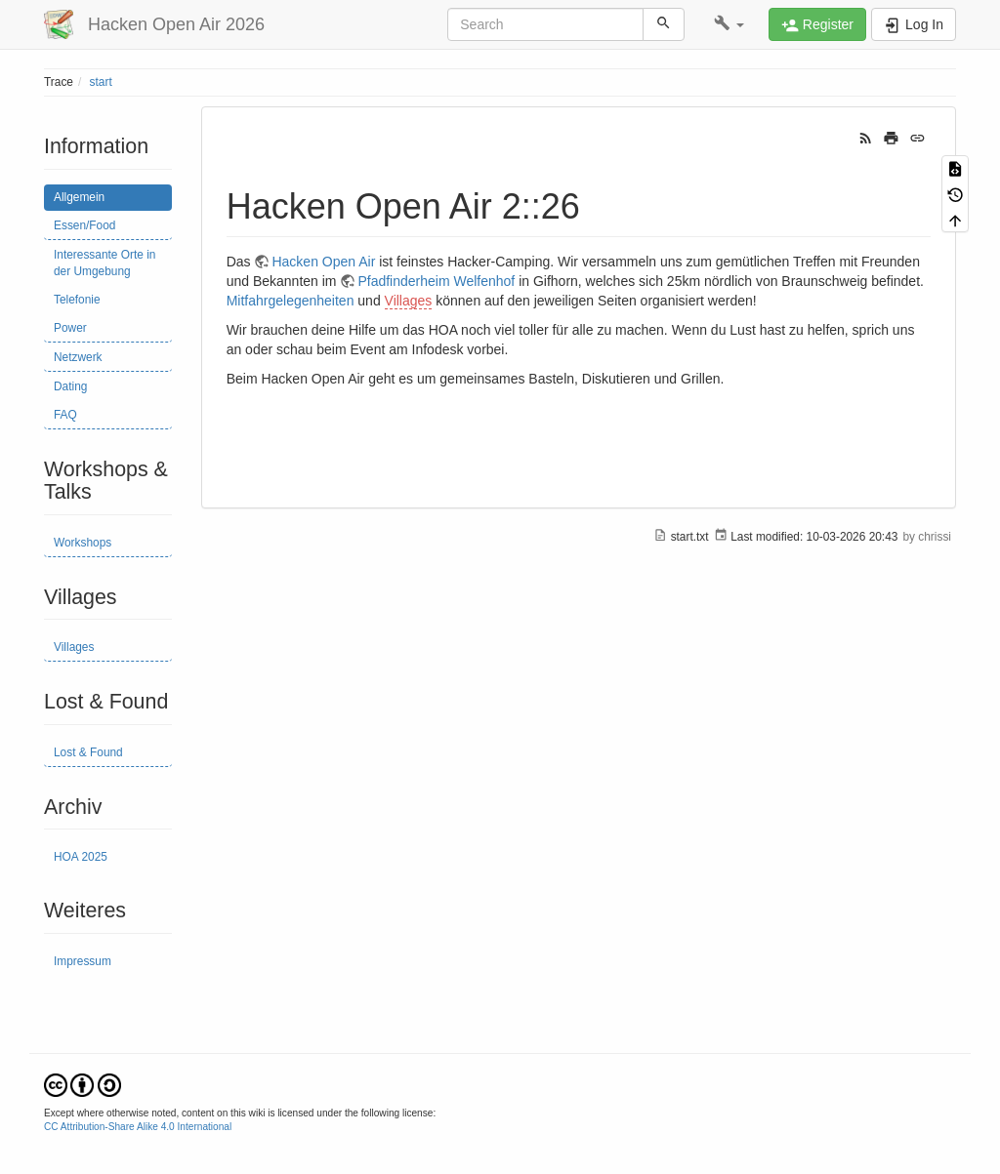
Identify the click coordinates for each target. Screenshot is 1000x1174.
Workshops (82, 542)
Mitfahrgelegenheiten (290, 300)
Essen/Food (84, 225)
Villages (74, 647)
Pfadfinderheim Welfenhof (436, 281)
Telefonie (77, 299)
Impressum (82, 961)
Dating (70, 386)
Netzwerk (78, 357)
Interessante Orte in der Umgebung (104, 263)
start (101, 82)
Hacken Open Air (323, 261)
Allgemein (79, 197)
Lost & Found (88, 752)
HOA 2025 (80, 857)
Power (70, 328)
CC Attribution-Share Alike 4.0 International (137, 1126)
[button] (729, 24)
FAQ (65, 415)
